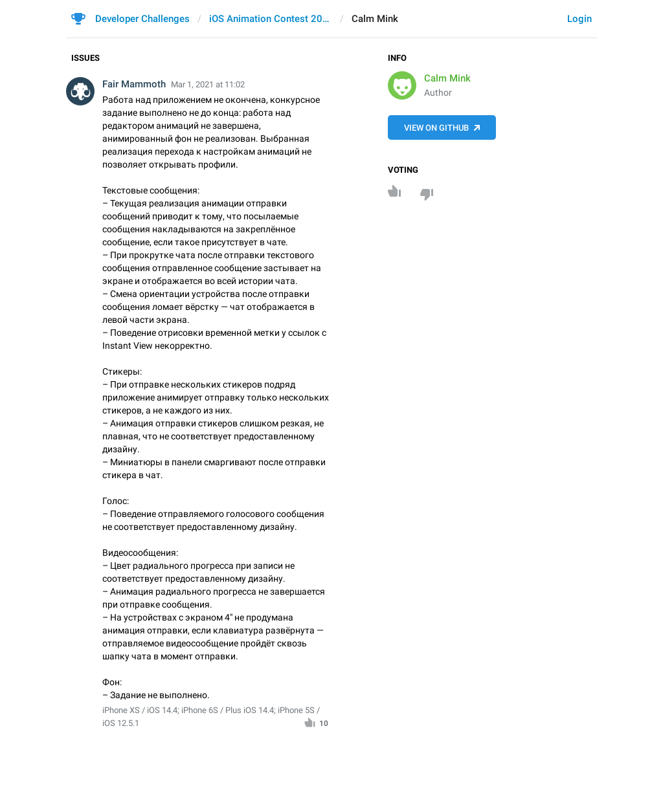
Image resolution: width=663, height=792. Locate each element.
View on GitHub (436, 128)
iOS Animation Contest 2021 (270, 19)
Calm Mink (447, 78)
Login (579, 19)
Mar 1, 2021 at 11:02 (208, 84)
